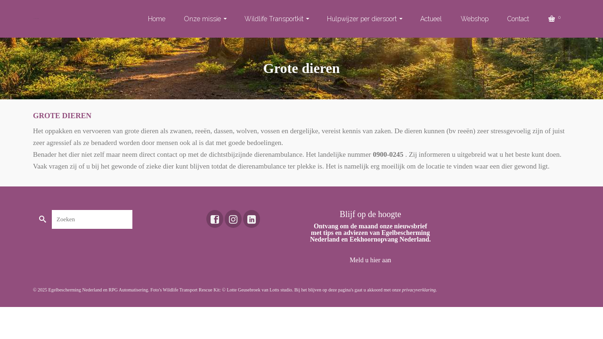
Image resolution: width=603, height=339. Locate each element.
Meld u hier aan (370, 260)
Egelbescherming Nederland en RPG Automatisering (98, 289)
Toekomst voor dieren (36, 18)
